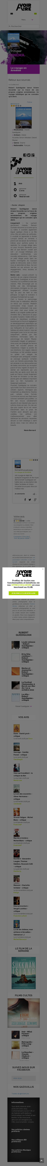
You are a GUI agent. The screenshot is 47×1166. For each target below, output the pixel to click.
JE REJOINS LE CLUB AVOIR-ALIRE (23, 593)
